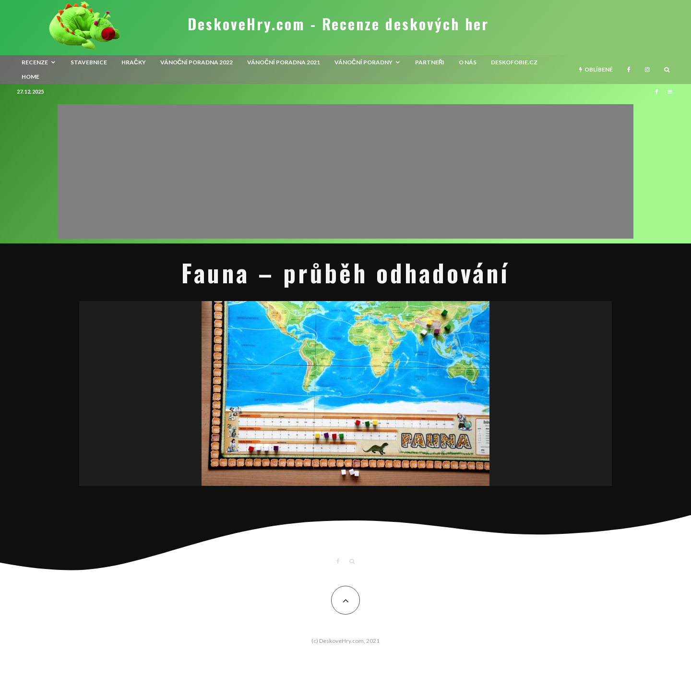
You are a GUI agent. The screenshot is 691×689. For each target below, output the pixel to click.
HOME (30, 76)
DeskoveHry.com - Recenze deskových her (338, 24)
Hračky (133, 62)
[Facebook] (629, 69)
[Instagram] (647, 69)
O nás (468, 62)
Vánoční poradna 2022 (196, 62)
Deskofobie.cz (514, 62)
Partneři (430, 62)
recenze (35, 62)
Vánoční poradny (363, 62)
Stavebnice (89, 62)
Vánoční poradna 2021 (283, 62)
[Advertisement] (345, 171)
